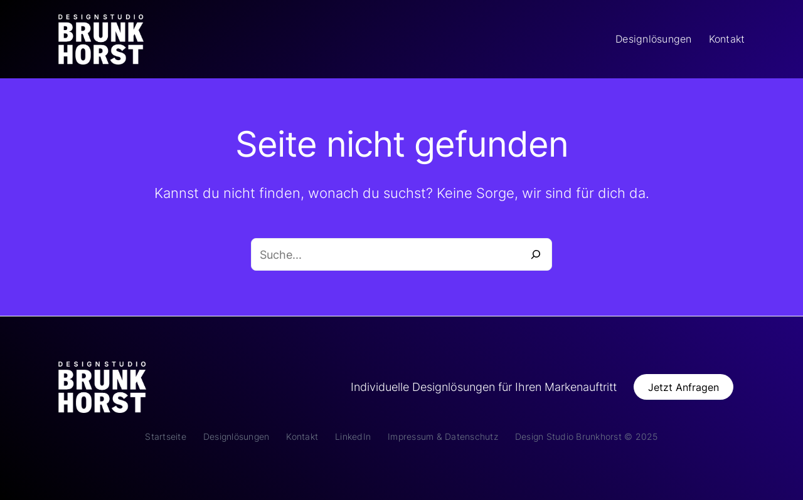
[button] (684, 387)
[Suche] (536, 254)
